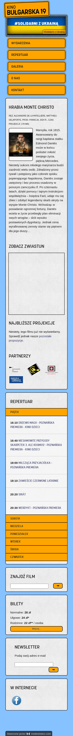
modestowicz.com (39, 733)
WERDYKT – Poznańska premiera (39, 507)
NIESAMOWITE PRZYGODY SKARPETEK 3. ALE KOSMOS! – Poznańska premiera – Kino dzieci (36, 445)
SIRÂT (22, 494)
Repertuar (19, 55)
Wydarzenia (20, 43)
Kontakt (17, 90)
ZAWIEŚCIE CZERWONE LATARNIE (38, 480)
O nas (15, 78)
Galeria (17, 66)
